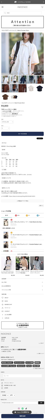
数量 (2, 125)
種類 (2, 119)
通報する (41, 205)
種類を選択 (22, 416)
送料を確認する (15, 113)
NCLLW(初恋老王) (6, 286)
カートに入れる (22, 133)
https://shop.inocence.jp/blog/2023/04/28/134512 (22, 196)
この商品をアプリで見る (22, 201)
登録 (41, 402)
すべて (6, 215)
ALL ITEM (4, 282)
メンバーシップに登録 (6, 111)
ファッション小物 (6, 289)
